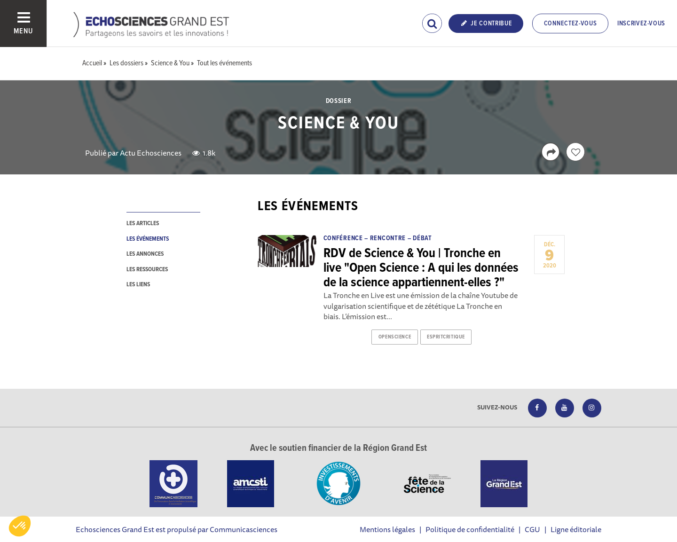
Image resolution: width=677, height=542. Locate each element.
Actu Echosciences (150, 153)
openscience (394, 337)
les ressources (147, 270)
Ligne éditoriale (576, 529)
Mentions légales (387, 529)
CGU (532, 529)
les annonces (145, 254)
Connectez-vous (570, 23)
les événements (147, 239)
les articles (142, 224)
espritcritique (446, 337)
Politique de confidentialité (469, 529)
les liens (138, 285)
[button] (19, 526)
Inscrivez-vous (641, 23)
